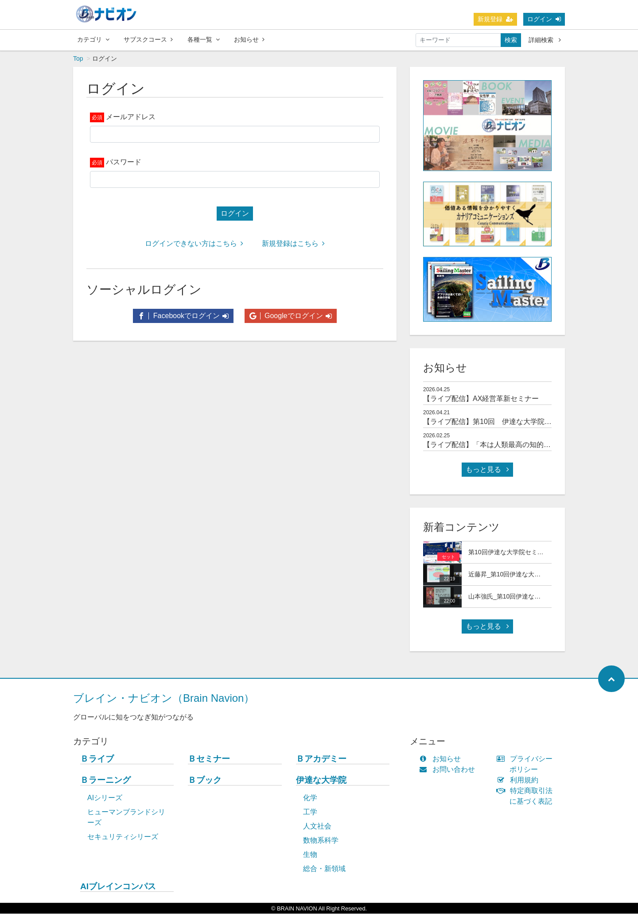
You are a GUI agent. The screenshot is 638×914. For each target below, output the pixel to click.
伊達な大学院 (321, 780)
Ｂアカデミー (321, 759)
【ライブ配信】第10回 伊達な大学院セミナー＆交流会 (512, 422)
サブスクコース (148, 39)
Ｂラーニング (105, 780)
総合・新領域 (324, 869)
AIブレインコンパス (118, 886)
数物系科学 (320, 840)
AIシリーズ (104, 798)
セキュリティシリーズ (122, 837)
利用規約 (519, 780)
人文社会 (317, 826)
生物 (310, 855)
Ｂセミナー (209, 759)
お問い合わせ (449, 770)
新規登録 (495, 19)
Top (78, 58)
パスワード (123, 162)
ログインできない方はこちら (194, 244)
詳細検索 (545, 39)
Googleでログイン (290, 316)
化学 (310, 798)
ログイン (544, 19)
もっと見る (487, 470)
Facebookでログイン (183, 316)
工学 (310, 812)
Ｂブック (205, 780)
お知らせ (249, 39)
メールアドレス (131, 117)
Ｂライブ (97, 759)
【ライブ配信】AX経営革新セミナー (481, 399)
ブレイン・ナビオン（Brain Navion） (163, 698)
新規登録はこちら (293, 244)
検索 (511, 39)
